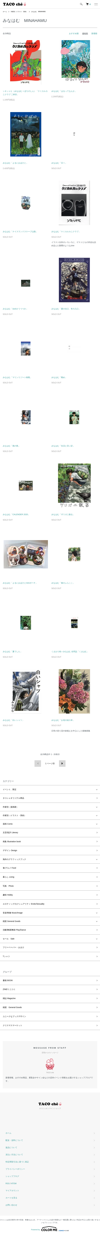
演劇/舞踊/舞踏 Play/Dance (14, 930)
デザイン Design (10, 850)
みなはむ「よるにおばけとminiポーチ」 (20, 583)
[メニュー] (96, 4)
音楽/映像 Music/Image (13, 913)
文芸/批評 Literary (10, 832)
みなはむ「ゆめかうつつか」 (15, 309)
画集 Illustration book (12, 841)
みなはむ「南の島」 (11, 446)
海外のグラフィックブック (14, 859)
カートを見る (11, 1198)
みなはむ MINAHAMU (38, 11)
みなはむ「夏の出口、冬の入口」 (65, 309)
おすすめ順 (74, 33)
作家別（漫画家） (10, 807)
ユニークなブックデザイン (14, 1016)
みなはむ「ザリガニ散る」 (63, 514)
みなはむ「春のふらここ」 (63, 583)
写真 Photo (8, 886)
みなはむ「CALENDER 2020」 (16, 514)
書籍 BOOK (8, 980)
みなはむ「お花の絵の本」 (63, 720)
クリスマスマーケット (12, 1025)
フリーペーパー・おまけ (13, 947)
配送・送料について (14, 1140)
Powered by (50, 1228)
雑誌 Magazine (9, 998)
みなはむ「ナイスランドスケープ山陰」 (20, 231)
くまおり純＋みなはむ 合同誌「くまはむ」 (70, 651)
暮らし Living (8, 877)
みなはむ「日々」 (59, 163)
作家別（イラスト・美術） (19, 11)
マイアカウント (12, 1190)
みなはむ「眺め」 (59, 377)
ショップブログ (12, 1176)
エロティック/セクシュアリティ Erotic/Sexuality (23, 904)
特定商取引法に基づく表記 (17, 1162)
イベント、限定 (9, 789)
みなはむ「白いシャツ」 (13, 720)
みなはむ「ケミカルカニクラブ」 (65, 231)
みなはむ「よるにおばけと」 (15, 163)
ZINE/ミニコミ (9, 989)
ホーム (5, 11)
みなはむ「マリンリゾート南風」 (17, 377)
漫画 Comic (8, 824)
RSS (8, 1183)
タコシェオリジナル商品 (13, 798)
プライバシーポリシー (15, 1169)
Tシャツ (6, 956)
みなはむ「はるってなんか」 (64, 91)
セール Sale (8, 939)
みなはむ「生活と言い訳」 (63, 446)
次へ (62, 763)
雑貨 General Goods (11, 921)
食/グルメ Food (9, 868)
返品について (11, 1147)
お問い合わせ (11, 1205)
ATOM (13, 1183)
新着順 (94, 33)
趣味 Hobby (8, 895)
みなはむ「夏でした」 (12, 651)
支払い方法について (14, 1154)
